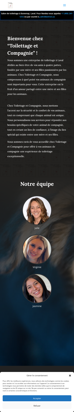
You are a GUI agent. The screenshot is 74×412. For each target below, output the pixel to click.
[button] (70, 375)
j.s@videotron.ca (47, 16)
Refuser (37, 405)
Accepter (37, 398)
